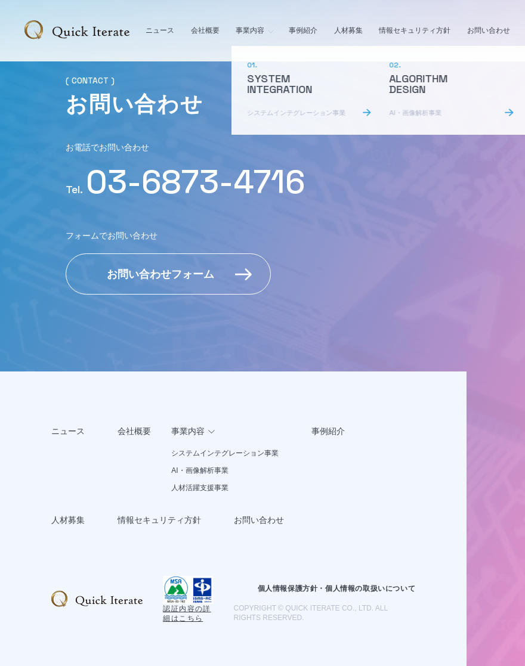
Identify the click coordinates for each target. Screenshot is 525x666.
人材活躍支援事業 (199, 488)
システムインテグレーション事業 (225, 453)
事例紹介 (303, 30)
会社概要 (205, 30)
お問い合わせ (488, 30)
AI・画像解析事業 (199, 470)
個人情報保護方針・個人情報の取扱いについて (337, 588)
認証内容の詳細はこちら (187, 613)
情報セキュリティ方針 (414, 30)
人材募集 (348, 30)
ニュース (160, 30)
